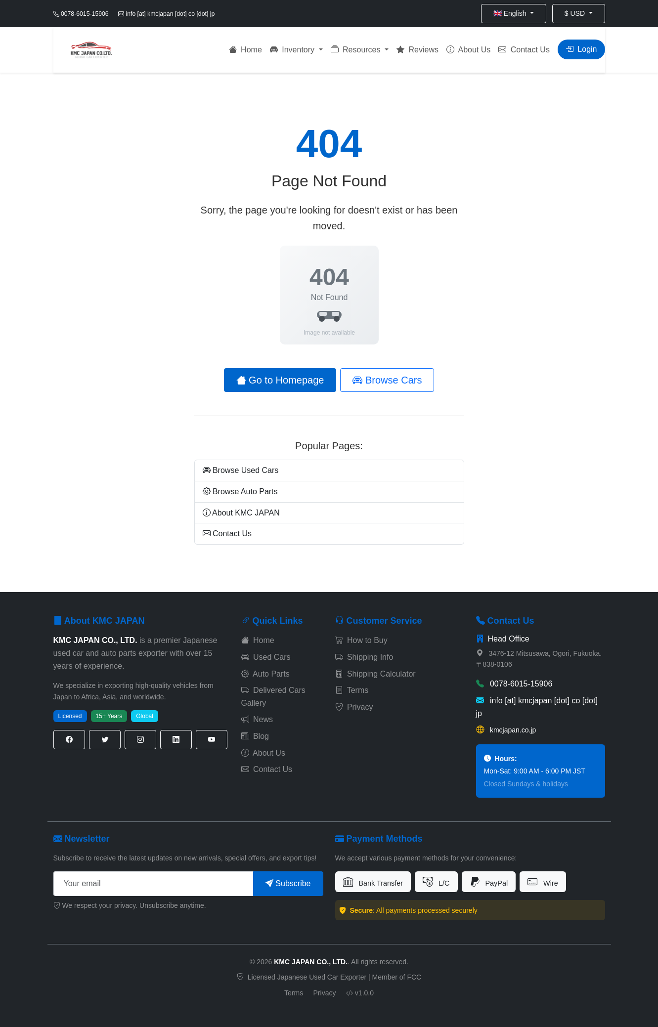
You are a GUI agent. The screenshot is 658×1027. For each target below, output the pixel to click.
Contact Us (524, 49)
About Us (468, 49)
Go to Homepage (280, 380)
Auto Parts (265, 674)
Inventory (293, 49)
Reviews (417, 49)
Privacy (354, 707)
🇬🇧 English (510, 13)
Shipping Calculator (375, 674)
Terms (352, 690)
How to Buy (361, 640)
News (257, 719)
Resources (357, 49)
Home (245, 49)
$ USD (576, 13)
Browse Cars (387, 380)
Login (581, 49)
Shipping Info (364, 657)
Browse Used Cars (241, 470)
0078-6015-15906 (514, 684)
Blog (255, 736)
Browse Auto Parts (240, 491)
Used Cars (266, 657)
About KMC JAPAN (241, 513)
